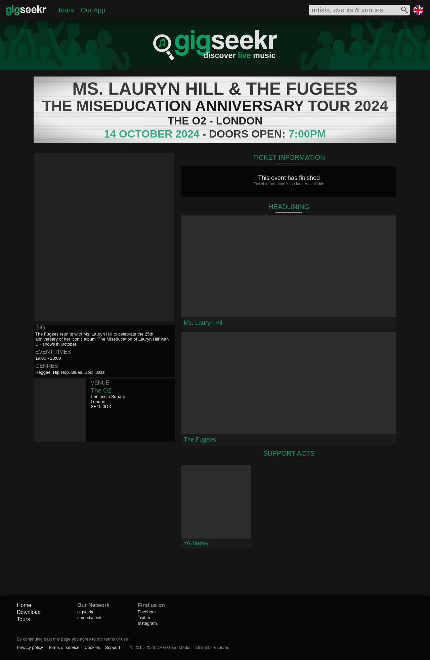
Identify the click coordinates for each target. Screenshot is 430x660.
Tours (65, 10)
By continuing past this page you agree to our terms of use (72, 639)
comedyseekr (90, 617)
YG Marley (195, 543)
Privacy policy (30, 647)
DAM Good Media (173, 647)
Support (112, 647)
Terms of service (63, 647)
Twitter (144, 617)
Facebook (147, 611)
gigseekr (85, 611)
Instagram (147, 623)
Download (29, 612)
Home (24, 605)
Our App (93, 10)
